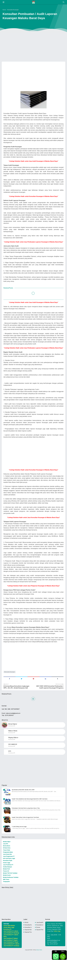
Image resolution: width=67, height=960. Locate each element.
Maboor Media (39, 957)
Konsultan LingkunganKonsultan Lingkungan (28, 935)
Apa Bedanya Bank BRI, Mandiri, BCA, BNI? (24, 797)
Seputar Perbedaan (39, 937)
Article (26, 930)
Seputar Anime (28, 937)
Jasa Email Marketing (39, 930)
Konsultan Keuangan (10, 678)
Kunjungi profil (11, 733)
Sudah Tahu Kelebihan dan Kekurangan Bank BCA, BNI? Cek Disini (31, 806)
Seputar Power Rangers (28, 940)
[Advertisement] (33, 47)
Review (38, 935)
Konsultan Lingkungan (39, 932)
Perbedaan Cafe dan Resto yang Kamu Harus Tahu (27, 815)
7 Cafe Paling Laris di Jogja (20, 834)
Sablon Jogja (57, 939)
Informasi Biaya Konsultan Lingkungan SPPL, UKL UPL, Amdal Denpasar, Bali (16, 694)
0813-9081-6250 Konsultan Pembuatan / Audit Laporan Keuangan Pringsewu (50, 694)
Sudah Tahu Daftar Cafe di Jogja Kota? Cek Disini (26, 824)
